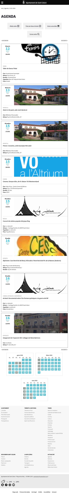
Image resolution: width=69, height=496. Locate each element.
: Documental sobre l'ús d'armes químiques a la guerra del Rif (25, 298)
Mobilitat (50, 435)
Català (49, 414)
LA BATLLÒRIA (28, 454)
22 (23, 369)
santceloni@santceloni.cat (40, 476)
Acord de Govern (5, 416)
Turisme (3, 459)
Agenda (6, 8)
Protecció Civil (51, 441)
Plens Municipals (5, 414)
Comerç (50, 416)
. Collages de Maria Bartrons (21, 338)
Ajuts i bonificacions (29, 421)
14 (59, 363)
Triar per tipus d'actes (32, 26)
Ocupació (50, 437)
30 (26, 372)
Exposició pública (29, 416)
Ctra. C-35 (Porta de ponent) (14, 188)
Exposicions (51, 461)
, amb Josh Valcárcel (15, 110)
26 (13, 372)
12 (13, 366)
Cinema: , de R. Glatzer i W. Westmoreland (21, 181)
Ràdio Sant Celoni (52, 467)
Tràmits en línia (28, 410)
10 (30, 363)
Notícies (50, 459)
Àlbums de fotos (52, 465)
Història (3, 465)
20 (16, 369)
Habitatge (50, 431)
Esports (50, 427)
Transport (26, 463)
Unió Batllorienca (29, 465)
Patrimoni (3, 463)
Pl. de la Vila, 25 (11, 345)
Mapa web (15, 492)
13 (16, 366)
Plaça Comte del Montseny (14, 267)
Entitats (50, 425)
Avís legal (34, 492)
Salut (49, 446)
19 (13, 369)
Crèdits (40, 492)
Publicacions (51, 463)
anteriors (4, 40)
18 (49, 366)
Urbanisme (51, 450)
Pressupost (4, 419)
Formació (50, 429)
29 (23, 372)
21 (20, 369)
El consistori (4, 412)
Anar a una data (52, 26)
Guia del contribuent (29, 419)
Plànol (3, 457)
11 (49, 363)
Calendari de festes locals (54, 412)
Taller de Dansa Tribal (10, 68)
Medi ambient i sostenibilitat (55, 433)
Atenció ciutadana (52, 410)
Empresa (50, 423)
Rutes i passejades (6, 461)
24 (30, 369)
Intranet (54, 492)
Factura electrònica (29, 412)
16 (26, 366)
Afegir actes (13, 26)
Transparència (5, 421)
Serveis (26, 459)
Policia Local (51, 439)
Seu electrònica (28, 414)
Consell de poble (28, 461)
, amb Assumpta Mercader (17, 146)
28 (20, 372)
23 (26, 369)
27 (55, 369)
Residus (50, 443)
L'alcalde (3, 410)
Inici (2, 8)
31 (30, 372)
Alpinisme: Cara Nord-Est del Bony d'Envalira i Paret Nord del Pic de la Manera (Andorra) (32, 261)
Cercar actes (33, 34)
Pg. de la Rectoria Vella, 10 (14, 117)
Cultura (50, 419)
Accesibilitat (47, 492)
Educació (50, 421)
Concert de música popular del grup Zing (16, 221)
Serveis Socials (51, 448)
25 (9, 372)
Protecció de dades (25, 492)
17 (30, 366)
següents (64, 40)
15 (23, 366)
